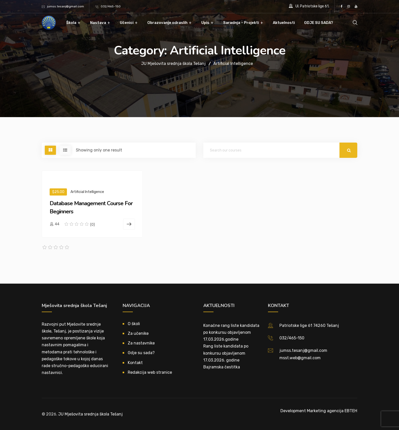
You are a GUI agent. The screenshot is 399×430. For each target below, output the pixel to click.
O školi (134, 323)
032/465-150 (111, 6)
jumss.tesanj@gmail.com (65, 6)
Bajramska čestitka (221, 367)
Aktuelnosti (284, 22)
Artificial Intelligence (87, 192)
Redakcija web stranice (150, 372)
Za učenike (138, 333)
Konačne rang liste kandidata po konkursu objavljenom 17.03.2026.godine (231, 332)
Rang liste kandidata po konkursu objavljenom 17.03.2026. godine (225, 353)
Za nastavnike (141, 343)
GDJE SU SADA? (318, 22)
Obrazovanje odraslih (167, 22)
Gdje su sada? (141, 352)
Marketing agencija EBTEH (332, 410)
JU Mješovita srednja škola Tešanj (90, 414)
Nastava (98, 22)
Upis (205, 22)
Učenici (127, 22)
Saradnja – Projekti (241, 22)
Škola (71, 22)
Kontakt (135, 362)
